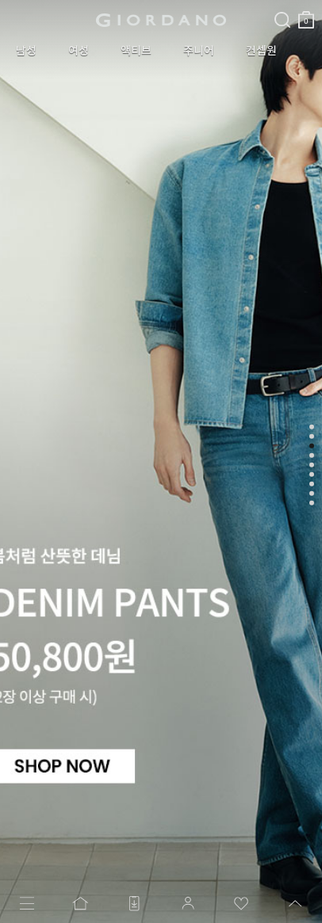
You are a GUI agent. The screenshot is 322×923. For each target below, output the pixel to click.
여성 (78, 50)
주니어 (198, 50)
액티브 (136, 50)
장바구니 (306, 14)
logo (161, 20)
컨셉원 (261, 50)
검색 (282, 6)
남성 (26, 50)
